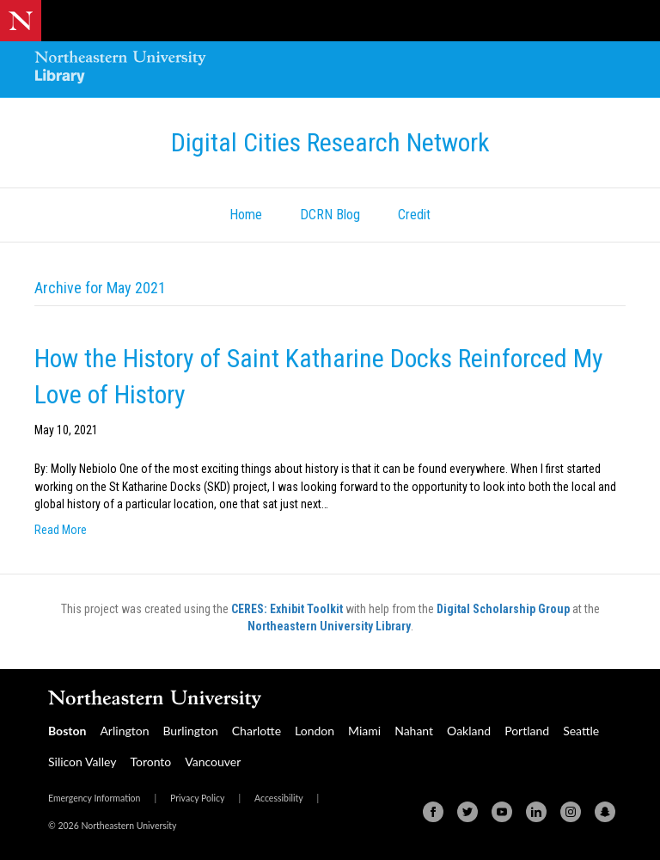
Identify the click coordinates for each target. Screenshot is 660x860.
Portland (526, 730)
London (314, 730)
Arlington (124, 730)
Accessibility (278, 798)
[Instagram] (570, 812)
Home (245, 214)
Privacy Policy (197, 798)
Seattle (581, 730)
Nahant (413, 730)
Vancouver (213, 761)
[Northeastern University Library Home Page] (120, 69)
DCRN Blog (330, 214)
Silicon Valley (82, 761)
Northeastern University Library (329, 626)
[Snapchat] (605, 812)
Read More (60, 530)
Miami (364, 730)
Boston (67, 730)
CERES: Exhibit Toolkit (287, 609)
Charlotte (256, 730)
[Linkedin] (536, 812)
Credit (414, 214)
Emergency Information (94, 798)
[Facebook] (433, 812)
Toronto (150, 761)
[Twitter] (467, 812)
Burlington (189, 730)
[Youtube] (502, 812)
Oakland (469, 730)
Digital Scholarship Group (503, 609)
